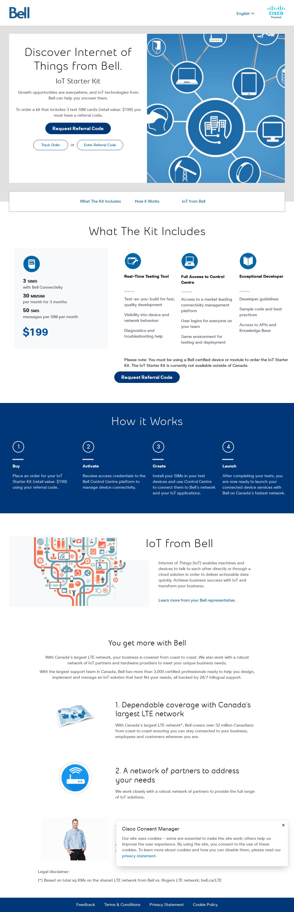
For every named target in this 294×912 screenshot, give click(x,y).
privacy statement (139, 856)
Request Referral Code (78, 128)
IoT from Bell (193, 201)
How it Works (147, 201)
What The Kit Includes (100, 201)
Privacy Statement (167, 905)
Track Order (50, 145)
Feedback (85, 905)
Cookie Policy (205, 905)
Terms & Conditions (122, 905)
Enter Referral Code (100, 145)
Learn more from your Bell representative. (197, 600)
